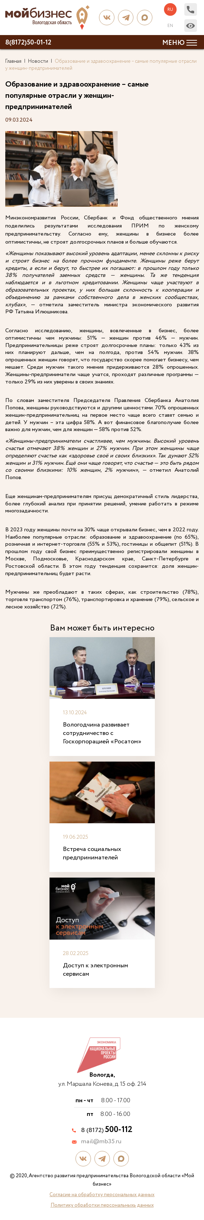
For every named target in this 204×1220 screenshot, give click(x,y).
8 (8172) (106, 1130)
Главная (13, 61)
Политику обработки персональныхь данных (102, 1205)
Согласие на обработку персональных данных (102, 1194)
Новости (38, 61)
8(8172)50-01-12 (28, 43)
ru (170, 10)
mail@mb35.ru (101, 1142)
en (170, 26)
